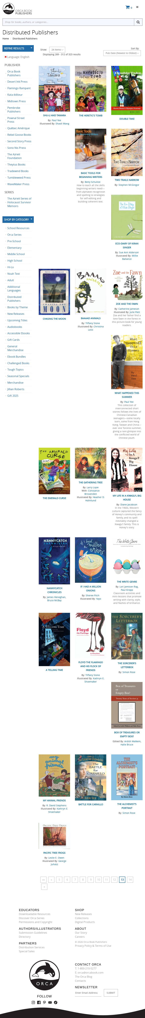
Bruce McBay (54, 600)
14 (130, 879)
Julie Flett (135, 312)
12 (114, 879)
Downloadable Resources (34, 914)
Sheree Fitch (92, 595)
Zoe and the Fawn (127, 303)
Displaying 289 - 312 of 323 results (62, 54)
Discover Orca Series (31, 918)
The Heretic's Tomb (90, 115)
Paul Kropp (127, 589)
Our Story (81, 932)
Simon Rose (129, 672)
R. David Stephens (56, 805)
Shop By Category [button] (16, 219)
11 (106, 879)
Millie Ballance (130, 257)
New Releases (83, 914)
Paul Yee (56, 120)
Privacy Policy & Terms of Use (93, 946)
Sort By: (135, 48)
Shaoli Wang (62, 123)
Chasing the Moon (54, 318)
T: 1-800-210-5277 (85, 968)
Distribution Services (32, 947)
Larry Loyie (93, 487)
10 (98, 879)
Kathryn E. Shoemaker (94, 680)
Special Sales (27, 951)
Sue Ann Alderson (129, 252)
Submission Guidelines (33, 932)
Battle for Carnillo (90, 804)
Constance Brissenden (92, 492)
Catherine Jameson (128, 308)
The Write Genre (127, 581)
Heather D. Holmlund (94, 499)
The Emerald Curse (54, 498)
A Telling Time (54, 670)
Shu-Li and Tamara (54, 115)
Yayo (98, 598)
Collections (82, 918)
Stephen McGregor (129, 184)
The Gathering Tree (91, 482)
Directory (25, 937)
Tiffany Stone (92, 323)
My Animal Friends (54, 800)
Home (5, 38)
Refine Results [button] (14, 48)
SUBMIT (111, 992)
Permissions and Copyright (35, 922)
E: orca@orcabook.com (89, 972)
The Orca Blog (83, 976)
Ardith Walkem (132, 741)
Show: (43, 49)
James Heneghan (56, 597)
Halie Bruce (127, 744)
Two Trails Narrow (127, 179)
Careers (80, 937)
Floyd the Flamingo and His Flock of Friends (90, 666)
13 (122, 879)
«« (43, 879)
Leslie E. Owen (56, 857)
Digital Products (85, 922)
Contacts (80, 981)
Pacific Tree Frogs (54, 852)
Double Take (127, 118)
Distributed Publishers (25, 38)
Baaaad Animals (91, 318)
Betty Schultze (92, 181)
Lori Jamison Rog (129, 586)
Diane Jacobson (128, 504)
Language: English (17, 57)
